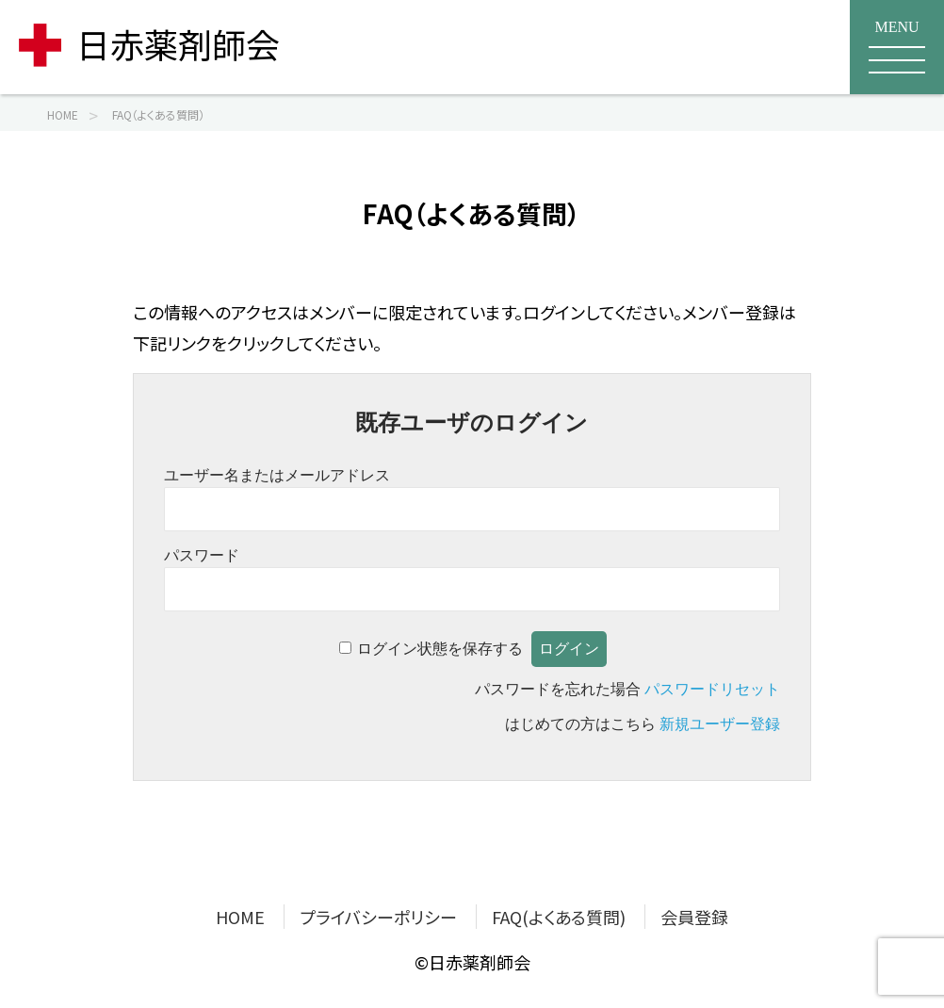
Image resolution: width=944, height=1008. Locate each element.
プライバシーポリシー (378, 916)
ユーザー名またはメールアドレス (277, 475)
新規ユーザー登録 (719, 724)
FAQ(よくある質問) (559, 916)
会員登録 (694, 916)
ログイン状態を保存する (440, 649)
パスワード (201, 555)
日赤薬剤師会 (149, 43)
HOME (240, 916)
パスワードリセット (712, 689)
